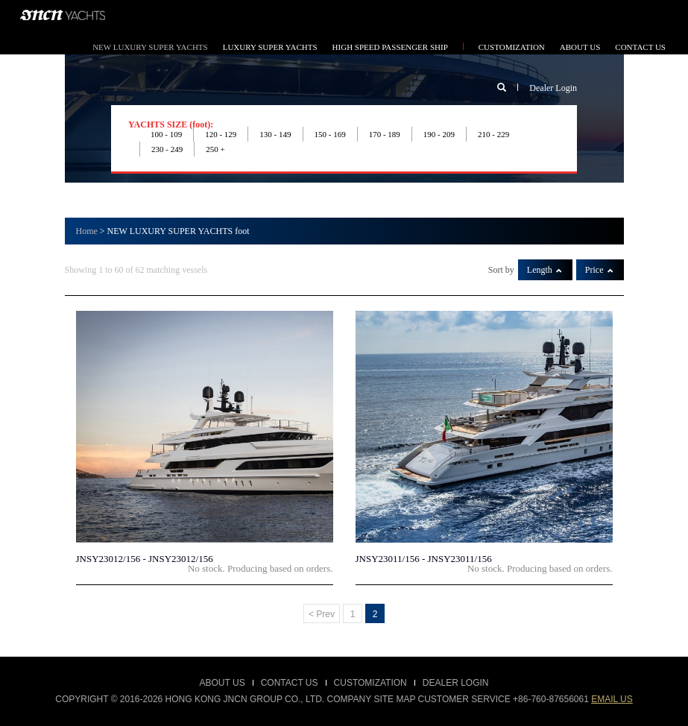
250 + (215, 149)
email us (612, 699)
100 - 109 (166, 134)
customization (370, 683)
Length (544, 270)
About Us (222, 683)
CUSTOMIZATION (512, 46)
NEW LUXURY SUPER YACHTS (150, 46)
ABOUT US (580, 46)
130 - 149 (275, 134)
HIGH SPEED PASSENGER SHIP (390, 46)
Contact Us (289, 683)
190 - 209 (439, 134)
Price (599, 270)
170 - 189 (384, 134)
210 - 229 (493, 134)
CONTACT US (640, 46)
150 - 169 (330, 134)
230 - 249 (167, 149)
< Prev (322, 614)
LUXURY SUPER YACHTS (270, 46)
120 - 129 (220, 134)
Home (87, 231)
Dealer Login (553, 88)
